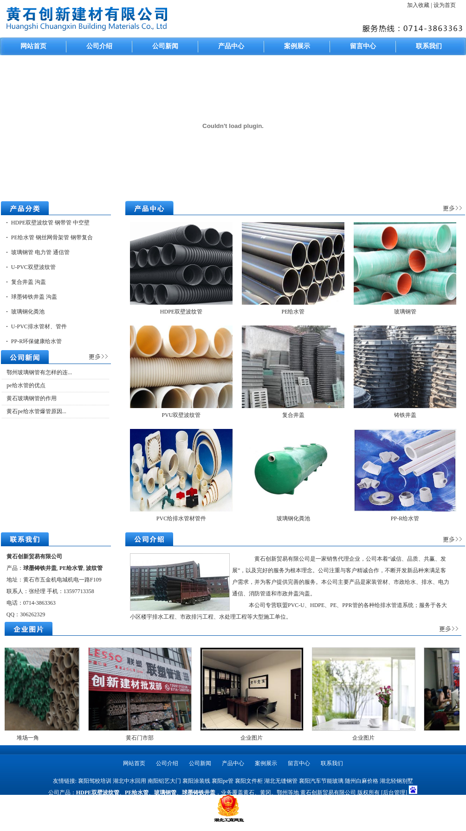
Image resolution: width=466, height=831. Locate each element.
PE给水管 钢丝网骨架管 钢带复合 (52, 237)
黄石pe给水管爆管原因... (36, 411)
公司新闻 (165, 46)
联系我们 (429, 46)
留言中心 (363, 46)
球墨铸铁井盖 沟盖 (34, 297)
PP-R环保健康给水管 (36, 341)
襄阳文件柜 (249, 781)
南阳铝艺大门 (164, 781)
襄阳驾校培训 (94, 781)
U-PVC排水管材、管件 (39, 326)
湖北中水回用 (129, 781)
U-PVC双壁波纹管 (33, 267)
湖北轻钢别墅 (396, 781)
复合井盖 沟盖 (28, 282)
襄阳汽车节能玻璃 (321, 781)
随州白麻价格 (361, 781)
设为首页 (445, 5)
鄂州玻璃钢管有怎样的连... (39, 372)
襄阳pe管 (222, 781)
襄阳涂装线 (196, 781)
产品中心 (231, 46)
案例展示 (297, 46)
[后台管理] (394, 792)
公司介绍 (99, 46)
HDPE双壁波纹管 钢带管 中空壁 (50, 222)
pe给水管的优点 (25, 385)
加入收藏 (419, 5)
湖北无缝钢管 (281, 781)
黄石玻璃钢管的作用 (31, 398)
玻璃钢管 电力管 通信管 (40, 252)
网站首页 (33, 46)
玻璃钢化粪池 (28, 311)
